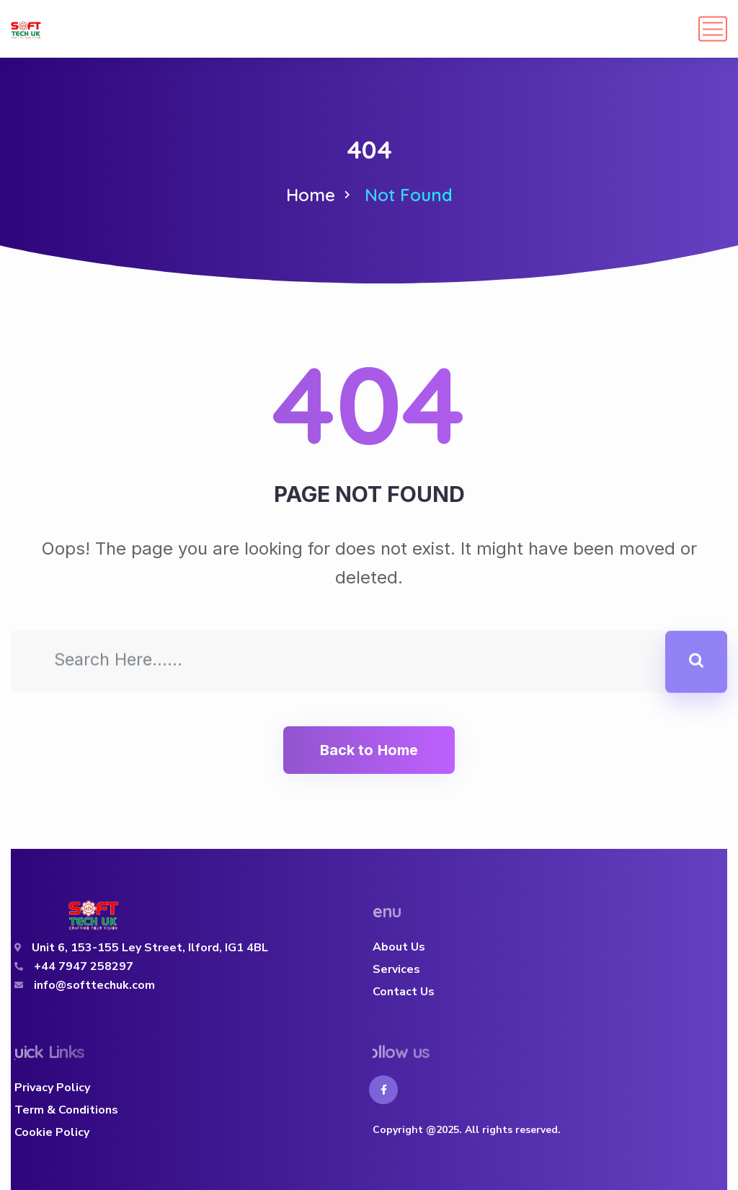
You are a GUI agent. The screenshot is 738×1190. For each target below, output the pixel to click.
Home (310, 195)
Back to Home (369, 750)
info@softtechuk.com (94, 985)
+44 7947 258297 (83, 966)
